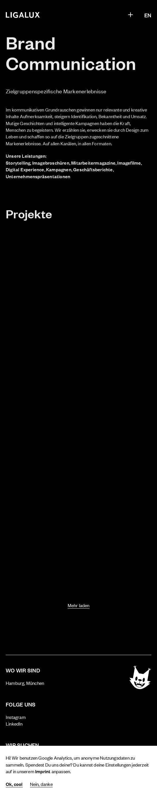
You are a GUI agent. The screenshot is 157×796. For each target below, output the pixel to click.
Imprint (42, 771)
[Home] (23, 15)
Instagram (16, 717)
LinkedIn (14, 723)
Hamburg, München (25, 683)
